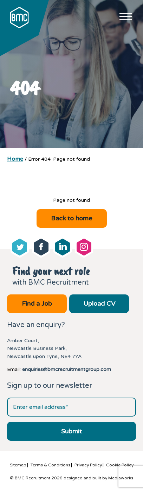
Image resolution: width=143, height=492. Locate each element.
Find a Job (37, 303)
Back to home (71, 218)
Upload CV (99, 303)
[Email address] (71, 407)
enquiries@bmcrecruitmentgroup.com (66, 369)
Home (15, 158)
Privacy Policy (88, 465)
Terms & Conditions (50, 465)
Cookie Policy (120, 465)
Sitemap (18, 465)
